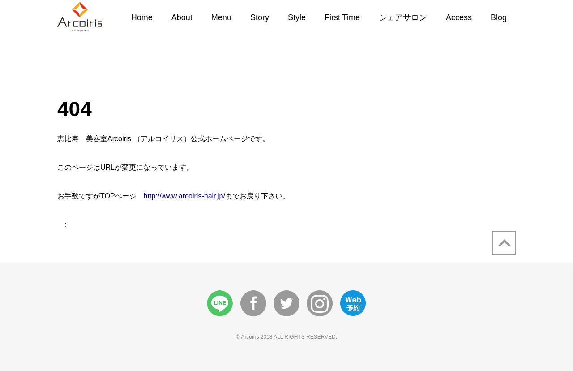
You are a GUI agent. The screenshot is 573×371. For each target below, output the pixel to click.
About (181, 17)
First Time (342, 17)
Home (142, 17)
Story (259, 17)
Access (459, 17)
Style (297, 17)
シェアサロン (403, 17)
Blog (499, 17)
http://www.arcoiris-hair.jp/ (184, 196)
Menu (221, 17)
